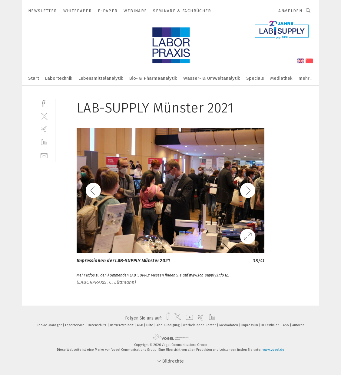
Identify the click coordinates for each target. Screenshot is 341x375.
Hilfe (150, 325)
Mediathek (281, 78)
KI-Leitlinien (270, 325)
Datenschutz (98, 325)
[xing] (44, 129)
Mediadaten (229, 325)
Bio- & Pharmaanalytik (153, 78)
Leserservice (75, 325)
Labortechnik (58, 78)
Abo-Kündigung (168, 325)
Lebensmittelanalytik (100, 78)
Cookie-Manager (50, 325)
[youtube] (188, 318)
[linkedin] (44, 142)
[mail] (44, 155)
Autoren (298, 325)
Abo (286, 325)
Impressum (250, 325)
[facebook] (44, 103)
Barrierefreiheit (122, 325)
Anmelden (290, 10)
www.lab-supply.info (208, 275)
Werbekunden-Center (200, 325)
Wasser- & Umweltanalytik (211, 78)
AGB (140, 325)
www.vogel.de (273, 350)
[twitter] (44, 116)
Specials (255, 78)
